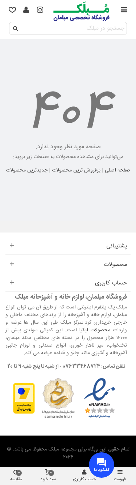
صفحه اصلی (117, 170)
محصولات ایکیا (95, 330)
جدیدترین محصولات (27, 170)
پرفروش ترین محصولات (76, 170)
